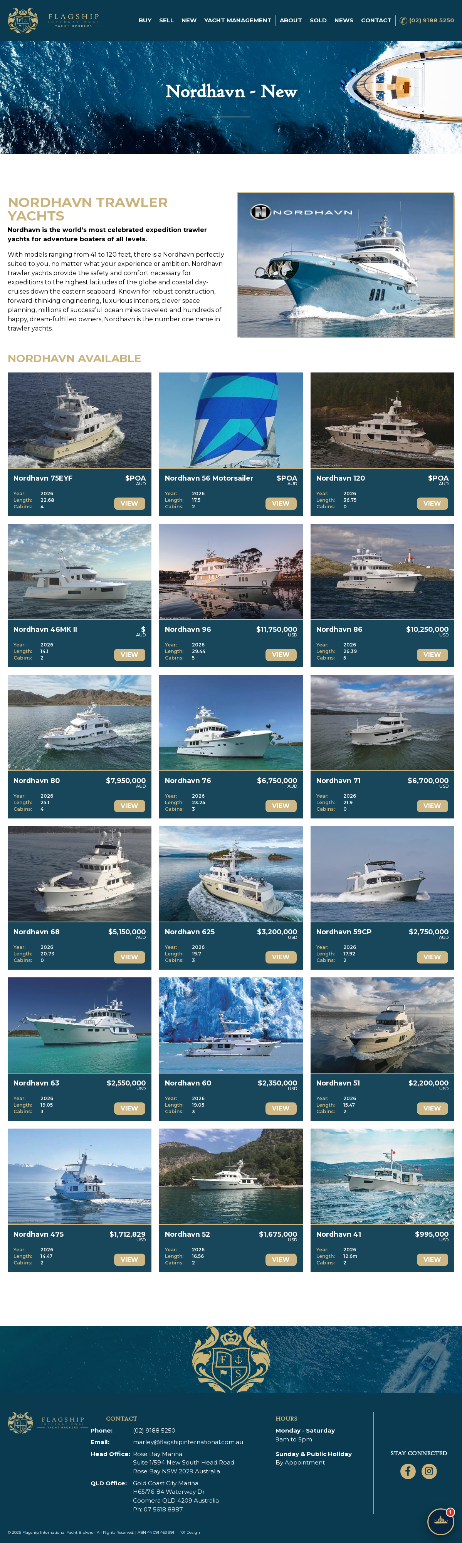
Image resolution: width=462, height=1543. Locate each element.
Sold (318, 20)
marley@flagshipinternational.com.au (188, 1442)
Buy (145, 20)
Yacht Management (238, 20)
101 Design (190, 1532)
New (189, 20)
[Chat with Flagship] (440, 1521)
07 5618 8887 (163, 1509)
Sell (166, 20)
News (343, 20)
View (129, 503)
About (291, 20)
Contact (376, 20)
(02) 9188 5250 (431, 20)
